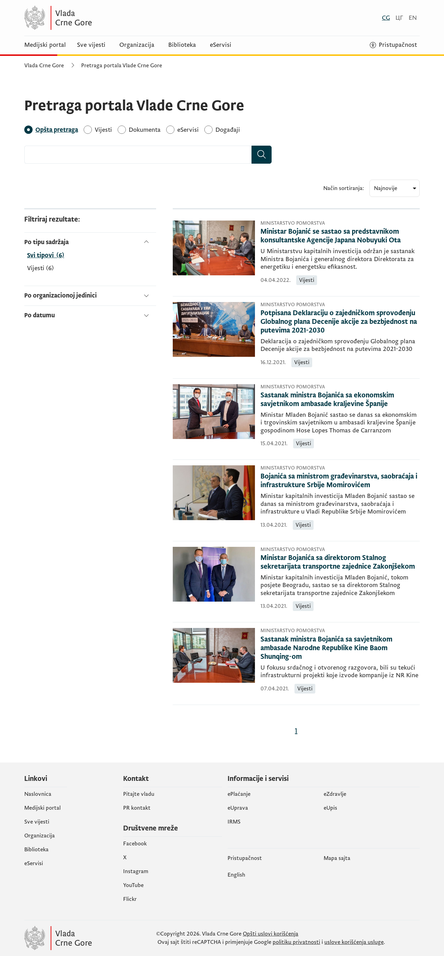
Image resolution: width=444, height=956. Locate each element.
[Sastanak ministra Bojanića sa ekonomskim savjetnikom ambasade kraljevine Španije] (340, 399)
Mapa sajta (337, 858)
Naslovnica (37, 794)
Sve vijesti (91, 45)
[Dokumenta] (145, 130)
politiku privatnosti (296, 942)
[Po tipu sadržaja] (90, 242)
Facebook (135, 843)
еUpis (330, 807)
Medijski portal (45, 45)
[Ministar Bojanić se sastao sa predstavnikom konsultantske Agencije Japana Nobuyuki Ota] (340, 236)
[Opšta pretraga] (56, 130)
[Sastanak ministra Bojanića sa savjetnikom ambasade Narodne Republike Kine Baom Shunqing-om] (340, 648)
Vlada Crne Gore (44, 65)
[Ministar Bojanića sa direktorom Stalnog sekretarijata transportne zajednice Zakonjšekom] (340, 562)
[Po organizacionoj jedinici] (90, 295)
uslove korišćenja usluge (354, 942)
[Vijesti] (103, 130)
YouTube (133, 885)
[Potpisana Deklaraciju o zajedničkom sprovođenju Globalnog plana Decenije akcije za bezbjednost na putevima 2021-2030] (340, 322)
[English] (413, 18)
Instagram (135, 871)
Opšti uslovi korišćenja (270, 933)
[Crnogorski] (386, 18)
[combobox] (138, 154)
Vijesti (40, 268)
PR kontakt (137, 807)
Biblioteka (182, 45)
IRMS (234, 821)
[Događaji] (227, 130)
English (236, 874)
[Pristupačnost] (393, 45)
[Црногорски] (399, 18)
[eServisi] (188, 130)
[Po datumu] (90, 312)
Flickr (130, 899)
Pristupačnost (245, 858)
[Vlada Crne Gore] (92, 18)
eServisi (220, 45)
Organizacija (136, 45)
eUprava (238, 807)
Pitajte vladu (138, 794)
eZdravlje (335, 794)
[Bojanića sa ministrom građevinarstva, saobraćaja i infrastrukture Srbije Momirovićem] (340, 481)
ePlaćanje (239, 794)
